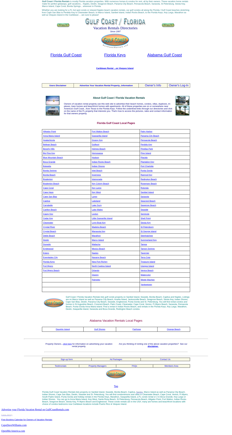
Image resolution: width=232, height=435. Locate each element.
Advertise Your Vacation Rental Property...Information (106, 85)
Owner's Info (153, 85)
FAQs (134, 366)
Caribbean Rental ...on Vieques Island (115, 68)
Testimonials (60, 366)
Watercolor (146, 275)
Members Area (171, 366)
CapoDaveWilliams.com (14, 425)
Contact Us (165, 359)
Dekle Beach (49, 235)
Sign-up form (67, 359)
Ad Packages (116, 359)
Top (116, 386)
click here (67, 344)
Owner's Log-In (178, 85)
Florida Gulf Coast (66, 55)
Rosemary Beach (149, 183)
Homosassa (97, 153)
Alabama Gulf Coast (164, 55)
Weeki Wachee (148, 280)
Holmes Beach (99, 149)
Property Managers (97, 366)
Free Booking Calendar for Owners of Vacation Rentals (26, 419)
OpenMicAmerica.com (13, 431)
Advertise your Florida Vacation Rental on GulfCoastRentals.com (35, 409)
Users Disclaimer (57, 85)
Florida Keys (115, 55)
